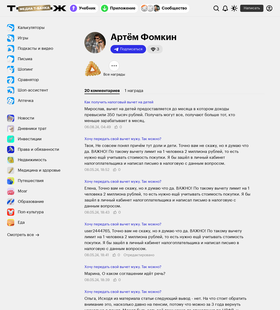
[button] (155, 49)
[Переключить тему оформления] (234, 8)
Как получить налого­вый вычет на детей (118, 102)
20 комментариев (102, 91)
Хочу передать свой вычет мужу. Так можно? (122, 139)
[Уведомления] (225, 8)
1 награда (134, 91)
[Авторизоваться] (269, 8)
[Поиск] (216, 8)
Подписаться (128, 49)
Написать (252, 8)
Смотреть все (23, 235)
